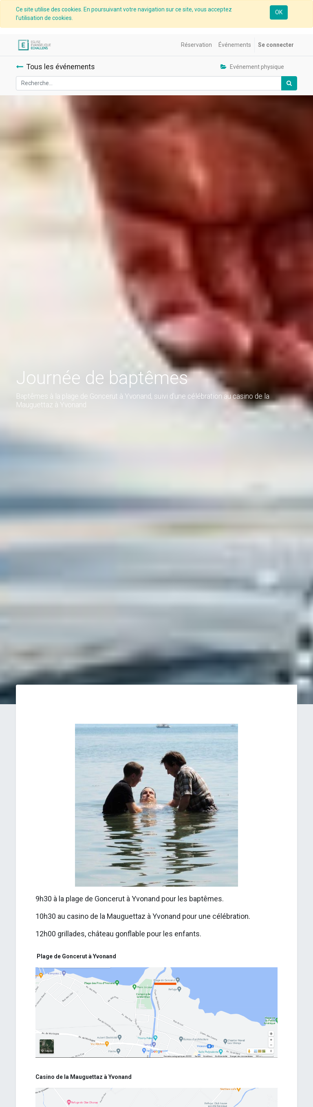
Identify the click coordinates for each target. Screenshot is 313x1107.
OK (278, 12)
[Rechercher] (289, 83)
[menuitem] (196, 45)
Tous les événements (55, 67)
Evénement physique (252, 67)
